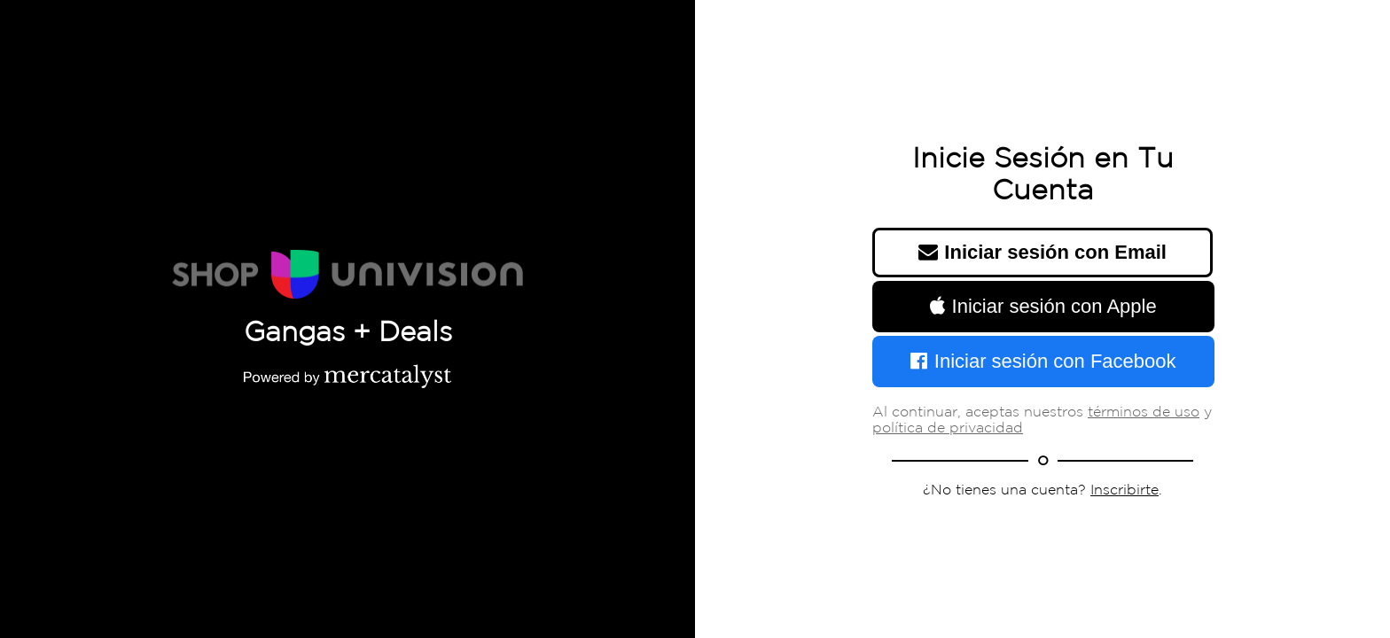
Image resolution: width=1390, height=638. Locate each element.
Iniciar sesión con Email (1042, 252)
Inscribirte (1124, 490)
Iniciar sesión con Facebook (1042, 361)
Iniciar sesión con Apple (1043, 306)
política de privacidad (947, 428)
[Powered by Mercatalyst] (347, 375)
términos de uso (1143, 412)
